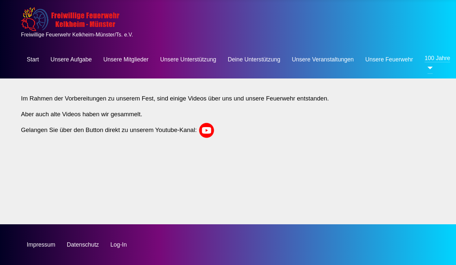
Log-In (118, 244)
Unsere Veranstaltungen (323, 59)
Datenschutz (83, 244)
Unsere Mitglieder (126, 59)
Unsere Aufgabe (71, 59)
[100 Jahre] (429, 68)
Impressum (41, 244)
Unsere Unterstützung (188, 59)
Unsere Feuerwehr (389, 59)
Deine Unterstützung (254, 59)
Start (33, 59)
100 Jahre (437, 58)
